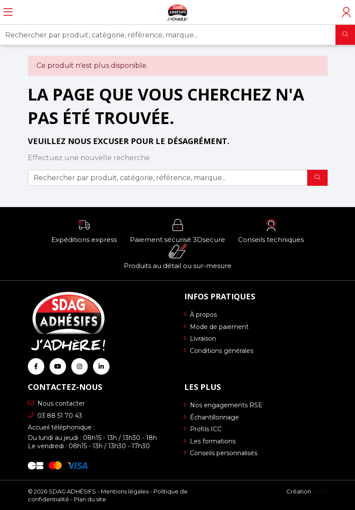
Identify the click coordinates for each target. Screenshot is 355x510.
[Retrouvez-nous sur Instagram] (79, 366)
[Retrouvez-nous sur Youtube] (58, 366)
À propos (200, 315)
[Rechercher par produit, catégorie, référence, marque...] (168, 35)
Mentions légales (125, 491)
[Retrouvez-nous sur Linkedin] (101, 366)
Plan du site (90, 499)
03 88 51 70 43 (55, 415)
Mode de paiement (216, 327)
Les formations (210, 441)
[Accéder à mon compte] (346, 12)
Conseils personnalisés (220, 453)
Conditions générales (218, 351)
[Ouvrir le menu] (8, 12)
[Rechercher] (345, 35)
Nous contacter (56, 403)
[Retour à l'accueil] (177, 12)
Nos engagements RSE (223, 405)
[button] (84, 231)
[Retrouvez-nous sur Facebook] (36, 366)
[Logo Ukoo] (320, 491)
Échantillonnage (211, 417)
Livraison (200, 338)
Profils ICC (203, 429)
